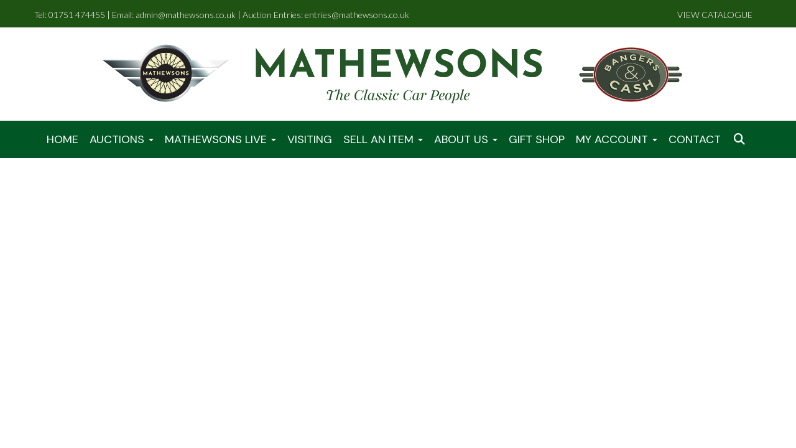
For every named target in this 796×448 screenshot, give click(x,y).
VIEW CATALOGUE (714, 14)
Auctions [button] (122, 139)
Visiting (309, 139)
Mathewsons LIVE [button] (220, 139)
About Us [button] (465, 139)
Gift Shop (537, 139)
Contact (695, 139)
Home (62, 139)
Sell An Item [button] (383, 139)
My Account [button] (616, 139)
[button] (740, 140)
